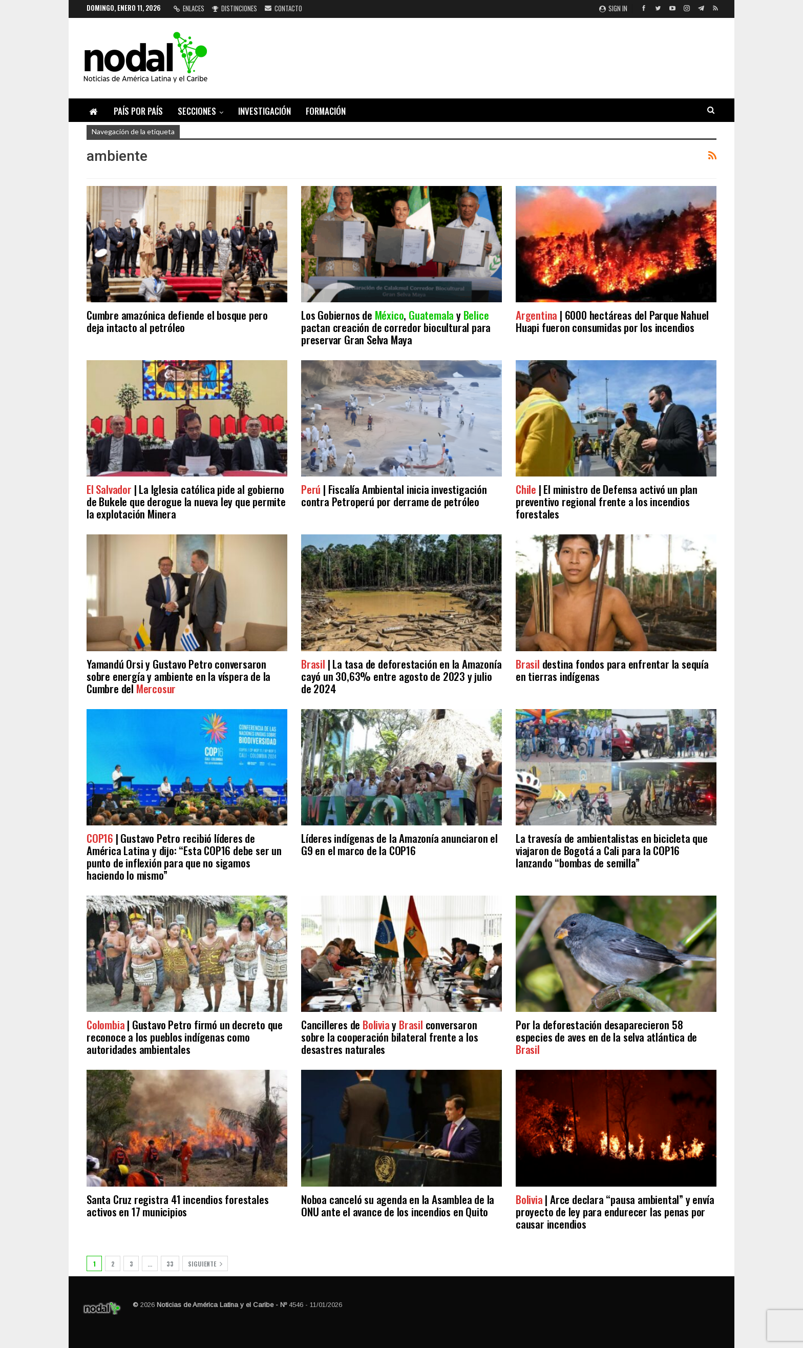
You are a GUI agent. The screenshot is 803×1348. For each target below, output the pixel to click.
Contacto (283, 8)
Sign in (613, 8)
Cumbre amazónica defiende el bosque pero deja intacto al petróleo (177, 321)
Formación (326, 111)
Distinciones (234, 8)
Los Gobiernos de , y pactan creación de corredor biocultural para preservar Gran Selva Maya (396, 327)
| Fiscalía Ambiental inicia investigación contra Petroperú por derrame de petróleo (394, 495)
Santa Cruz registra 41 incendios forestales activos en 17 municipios (177, 1205)
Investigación (264, 111)
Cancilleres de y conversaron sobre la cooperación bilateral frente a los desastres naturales (389, 1037)
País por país (138, 111)
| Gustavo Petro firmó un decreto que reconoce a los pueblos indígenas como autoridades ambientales (185, 1037)
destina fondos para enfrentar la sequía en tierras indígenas (612, 670)
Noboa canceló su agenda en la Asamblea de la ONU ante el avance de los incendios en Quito (397, 1205)
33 (170, 1263)
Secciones (197, 111)
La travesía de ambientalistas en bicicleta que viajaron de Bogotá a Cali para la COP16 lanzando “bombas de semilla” (612, 850)
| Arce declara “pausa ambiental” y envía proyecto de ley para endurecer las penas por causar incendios (615, 1211)
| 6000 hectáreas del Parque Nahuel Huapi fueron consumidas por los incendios (612, 321)
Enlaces (189, 8)
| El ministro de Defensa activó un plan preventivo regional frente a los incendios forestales (607, 501)
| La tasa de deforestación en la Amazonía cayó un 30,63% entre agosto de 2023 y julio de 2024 (401, 676)
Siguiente (205, 1263)
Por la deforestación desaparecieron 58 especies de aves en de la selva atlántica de (606, 1037)
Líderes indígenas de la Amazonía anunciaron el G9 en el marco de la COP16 (399, 844)
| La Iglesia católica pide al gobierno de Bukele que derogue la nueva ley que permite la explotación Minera (186, 501)
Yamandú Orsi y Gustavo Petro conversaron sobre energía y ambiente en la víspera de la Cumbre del (178, 676)
